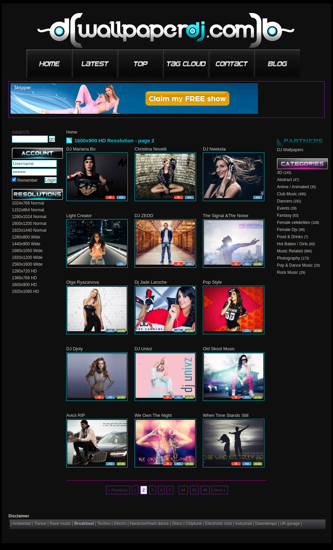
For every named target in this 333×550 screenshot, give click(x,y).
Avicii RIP (75, 415)
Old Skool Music (219, 348)
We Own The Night (153, 415)
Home (71, 132)
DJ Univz (143, 348)
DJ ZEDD (144, 215)
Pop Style (212, 282)
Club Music (287, 194)
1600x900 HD (24, 284)
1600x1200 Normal (29, 223)
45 (194, 490)
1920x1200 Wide (27, 257)
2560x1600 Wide (27, 264)
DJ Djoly (74, 348)
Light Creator (79, 215)
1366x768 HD (24, 278)
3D (279, 172)
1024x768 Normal (28, 203)
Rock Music (287, 272)
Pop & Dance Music (295, 265)
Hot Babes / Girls (292, 244)
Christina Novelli (150, 149)
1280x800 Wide (26, 237)
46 (205, 490)
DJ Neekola (214, 149)
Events (283, 208)
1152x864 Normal (28, 210)
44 (183, 490)
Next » (220, 490)
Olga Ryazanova (82, 282)
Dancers (284, 201)
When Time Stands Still (225, 415)
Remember (27, 180)
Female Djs (287, 229)
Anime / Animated (293, 186)
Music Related (290, 251)
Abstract (284, 179)
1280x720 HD (24, 271)
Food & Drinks (290, 236)
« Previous (117, 490)
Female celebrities (293, 222)
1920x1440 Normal (29, 230)
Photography (288, 258)
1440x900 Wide (26, 244)
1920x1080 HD (25, 291)
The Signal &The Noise (225, 215)
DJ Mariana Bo (80, 149)
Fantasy (284, 215)
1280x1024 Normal (29, 216)
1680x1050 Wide (27, 250)
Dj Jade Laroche (151, 282)
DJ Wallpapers (290, 149)
